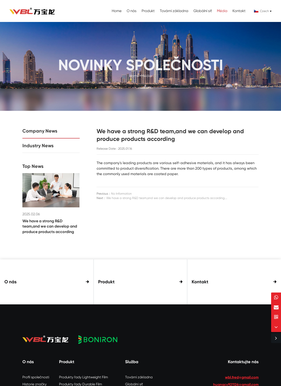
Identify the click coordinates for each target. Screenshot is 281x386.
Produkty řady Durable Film (80, 382)
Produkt (148, 11)
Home (117, 11)
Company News (39, 131)
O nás (132, 11)
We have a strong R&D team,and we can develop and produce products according (49, 226)
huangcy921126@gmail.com (236, 383)
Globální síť (202, 11)
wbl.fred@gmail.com (242, 375)
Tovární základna (174, 11)
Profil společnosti (35, 375)
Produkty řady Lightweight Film (83, 375)
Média (222, 11)
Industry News (38, 146)
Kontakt (238, 11)
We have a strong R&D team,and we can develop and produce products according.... (166, 198)
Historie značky (34, 382)
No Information (121, 193)
